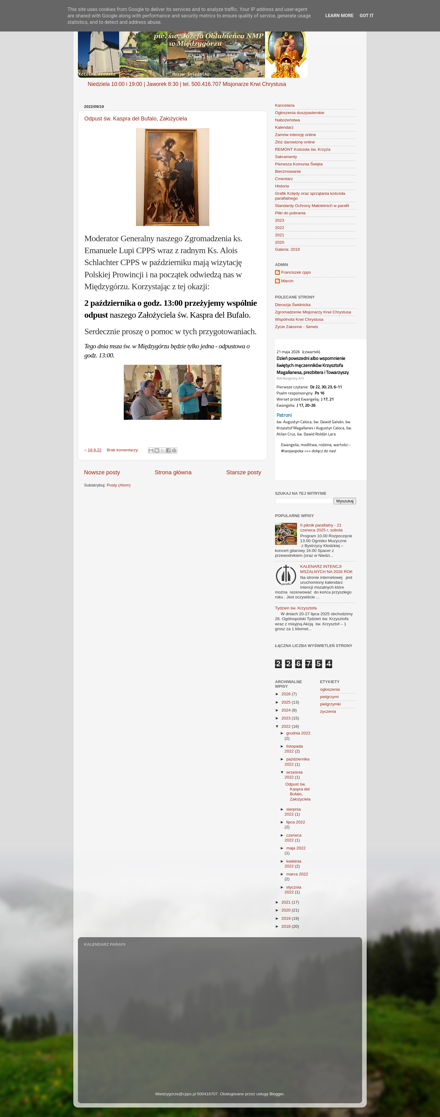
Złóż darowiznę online (295, 142)
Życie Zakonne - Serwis (296, 326)
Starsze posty (243, 472)
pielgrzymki (330, 704)
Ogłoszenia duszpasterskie (299, 112)
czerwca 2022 (292, 837)
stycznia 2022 (292, 889)
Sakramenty (286, 156)
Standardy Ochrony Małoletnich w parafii (312, 205)
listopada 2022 (293, 748)
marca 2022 (297, 874)
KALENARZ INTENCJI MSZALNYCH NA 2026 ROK (326, 569)
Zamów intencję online (295, 134)
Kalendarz (284, 127)
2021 (279, 235)
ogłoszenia (330, 689)
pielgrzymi (329, 696)
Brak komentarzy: (123, 450)
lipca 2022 (295, 822)
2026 (286, 694)
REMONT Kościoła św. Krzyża (302, 149)
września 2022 (293, 774)
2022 (279, 227)
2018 (286, 926)
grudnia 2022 (298, 733)
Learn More (339, 15)
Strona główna (173, 472)
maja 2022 (296, 848)
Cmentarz (284, 178)
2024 (286, 710)
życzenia (328, 711)
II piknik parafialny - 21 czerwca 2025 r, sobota (321, 527)
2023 (279, 220)
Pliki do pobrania (290, 213)
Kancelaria (285, 105)
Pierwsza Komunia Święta (299, 164)
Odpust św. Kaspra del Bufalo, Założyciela (135, 119)
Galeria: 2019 (287, 249)
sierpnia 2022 (292, 811)
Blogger (277, 1094)
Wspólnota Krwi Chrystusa (299, 319)
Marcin (287, 281)
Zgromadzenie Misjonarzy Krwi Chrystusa (313, 312)
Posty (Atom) (118, 485)
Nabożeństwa (287, 120)
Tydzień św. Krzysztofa (296, 608)
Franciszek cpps (296, 272)
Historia (282, 186)
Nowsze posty (102, 472)
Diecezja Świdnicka (292, 304)
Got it (367, 15)
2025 (286, 702)
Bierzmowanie (288, 171)
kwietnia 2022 (292, 863)
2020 (279, 242)
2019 (286, 918)
